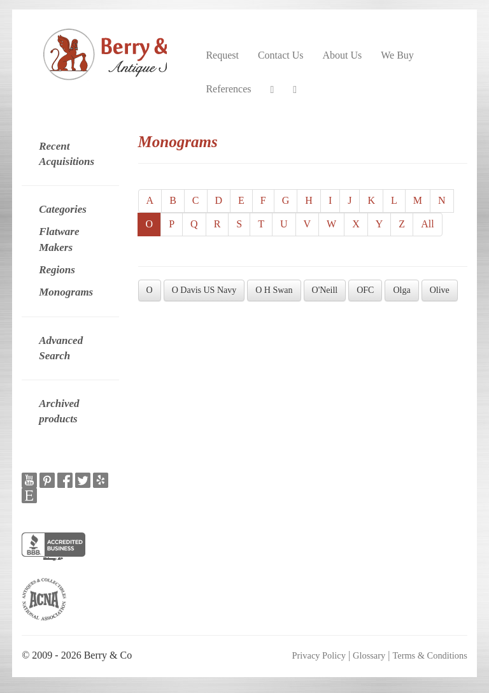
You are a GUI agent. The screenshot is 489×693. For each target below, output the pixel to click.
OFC (365, 290)
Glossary (369, 655)
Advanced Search (61, 348)
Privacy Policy (319, 655)
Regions (57, 270)
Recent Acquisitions (66, 154)
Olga (401, 290)
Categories (63, 209)
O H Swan (273, 290)
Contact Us (281, 55)
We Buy (397, 55)
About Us (342, 55)
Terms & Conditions (429, 655)
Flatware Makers (59, 239)
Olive (440, 290)
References (228, 88)
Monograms (66, 292)
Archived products (59, 411)
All (427, 223)
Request (222, 55)
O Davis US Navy (204, 290)
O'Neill (325, 290)
